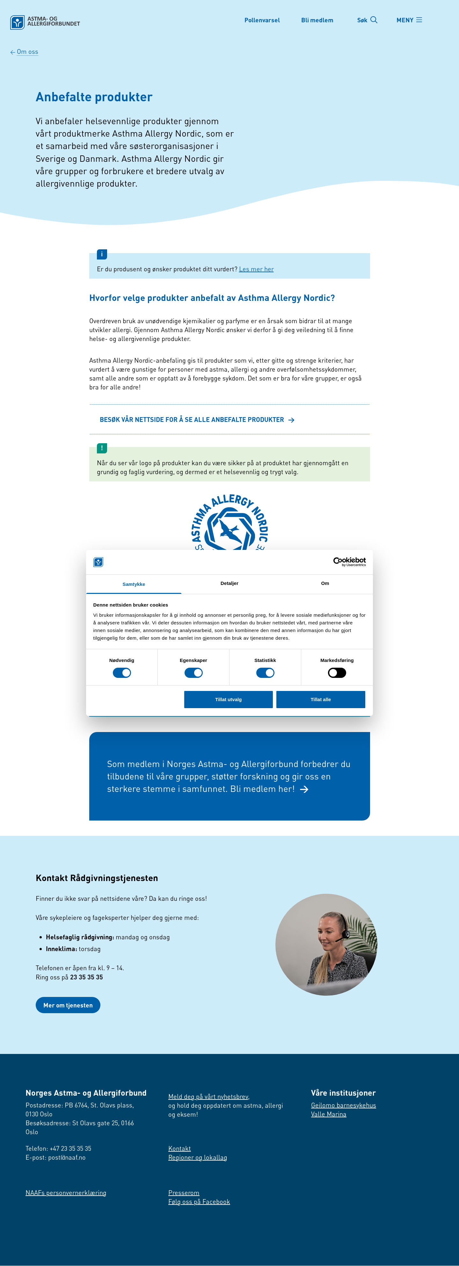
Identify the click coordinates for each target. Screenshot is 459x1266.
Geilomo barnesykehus (343, 1105)
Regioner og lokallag (197, 1158)
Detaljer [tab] (229, 583)
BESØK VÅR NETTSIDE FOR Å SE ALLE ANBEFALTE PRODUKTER (197, 419)
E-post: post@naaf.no (56, 1158)
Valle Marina (328, 1114)
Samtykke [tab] (134, 584)
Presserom (184, 1193)
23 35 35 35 (86, 977)
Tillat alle (320, 699)
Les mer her (256, 269)
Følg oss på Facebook (199, 1202)
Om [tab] (325, 583)
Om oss (27, 51)
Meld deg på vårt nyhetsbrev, (209, 1097)
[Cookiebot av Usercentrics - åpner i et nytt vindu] (338, 562)
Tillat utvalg (228, 699)
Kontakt (179, 1149)
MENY (406, 20)
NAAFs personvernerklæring (66, 1193)
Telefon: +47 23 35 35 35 (58, 1149)
